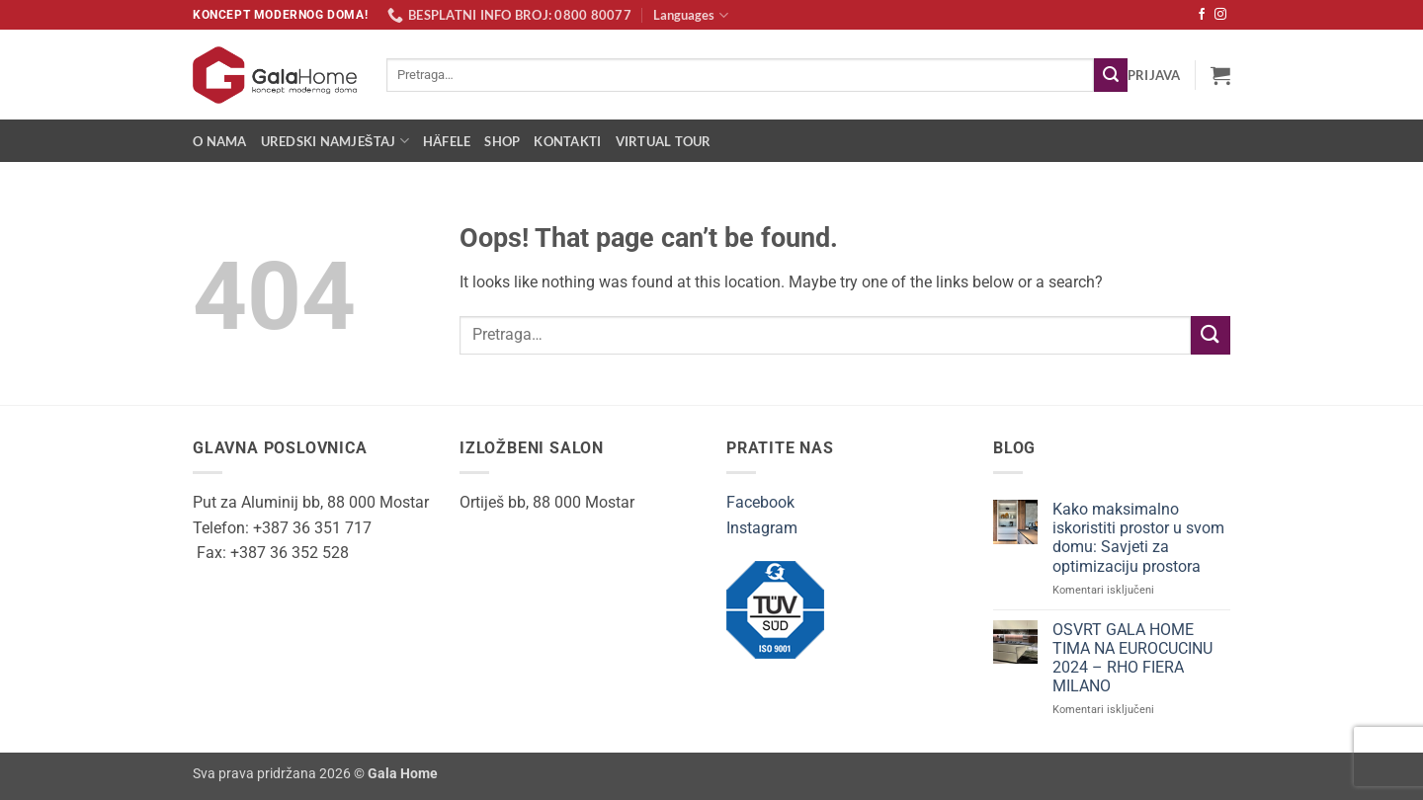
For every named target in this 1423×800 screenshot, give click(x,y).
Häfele (447, 141)
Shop (502, 141)
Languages (690, 15)
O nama (220, 141)
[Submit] (1111, 75)
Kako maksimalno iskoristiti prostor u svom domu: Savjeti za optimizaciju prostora (1138, 538)
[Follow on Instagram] (1220, 15)
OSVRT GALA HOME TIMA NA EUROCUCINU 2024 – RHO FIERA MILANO (1132, 658)
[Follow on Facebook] (1202, 15)
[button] (1154, 75)
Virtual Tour (664, 141)
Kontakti (567, 141)
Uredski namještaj (335, 140)
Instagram (761, 528)
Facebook (760, 502)
